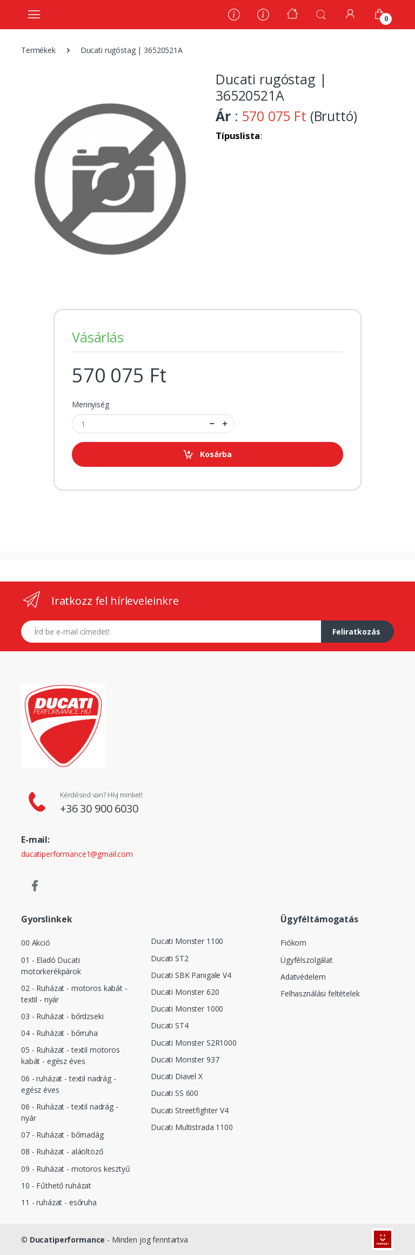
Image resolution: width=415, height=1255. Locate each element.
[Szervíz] (263, 16)
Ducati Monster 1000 (187, 1008)
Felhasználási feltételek (320, 993)
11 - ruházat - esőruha (59, 1202)
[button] (321, 13)
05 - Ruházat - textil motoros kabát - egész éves (70, 1055)
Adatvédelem (302, 977)
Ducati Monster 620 (185, 992)
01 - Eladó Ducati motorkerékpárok (51, 965)
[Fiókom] (350, 14)
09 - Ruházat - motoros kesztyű (75, 1169)
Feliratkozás (356, 631)
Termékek (38, 50)
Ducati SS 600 (174, 1093)
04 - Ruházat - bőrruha (59, 1033)
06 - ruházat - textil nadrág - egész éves (68, 1084)
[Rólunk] (234, 16)
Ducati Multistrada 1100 (192, 1127)
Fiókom (293, 942)
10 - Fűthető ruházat (56, 1185)
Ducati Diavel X (177, 1076)
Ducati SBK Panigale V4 (191, 975)
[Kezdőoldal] (292, 15)
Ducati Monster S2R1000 (194, 1043)
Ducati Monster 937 (185, 1059)
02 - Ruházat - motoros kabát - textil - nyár (74, 994)
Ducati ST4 (170, 1025)
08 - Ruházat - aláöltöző (62, 1151)
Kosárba (207, 454)
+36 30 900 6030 (99, 808)
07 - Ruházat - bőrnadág (62, 1135)
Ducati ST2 (170, 958)
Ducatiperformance (67, 1239)
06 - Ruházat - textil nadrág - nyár (69, 1112)
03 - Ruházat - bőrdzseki (62, 1016)
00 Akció (35, 942)
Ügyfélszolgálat (306, 960)
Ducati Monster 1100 (187, 941)
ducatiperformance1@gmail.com (77, 854)
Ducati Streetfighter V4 (190, 1110)
